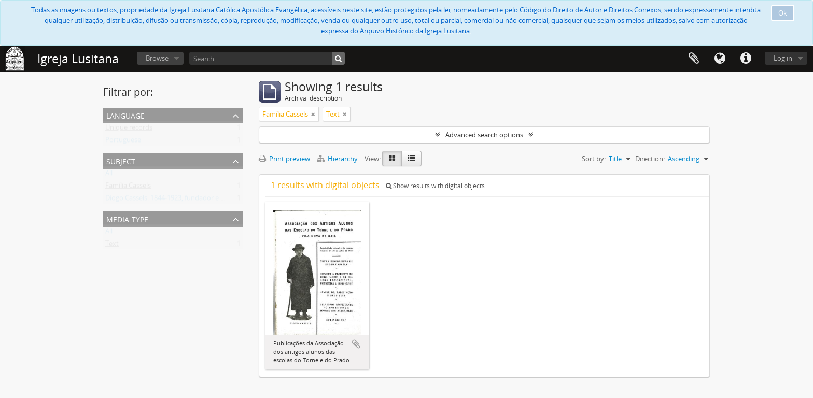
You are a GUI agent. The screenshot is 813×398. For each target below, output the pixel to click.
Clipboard (694, 59)
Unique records (128, 129)
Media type (127, 218)
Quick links (746, 59)
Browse (157, 58)
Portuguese (123, 142)
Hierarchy (338, 158)
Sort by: (594, 158)
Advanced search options (484, 134)
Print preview (284, 158)
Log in (783, 58)
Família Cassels (128, 187)
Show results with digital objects (435, 185)
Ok (782, 13)
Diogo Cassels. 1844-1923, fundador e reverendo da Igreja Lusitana (207, 200)
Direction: (650, 158)
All (109, 175)
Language (720, 59)
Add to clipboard (356, 344)
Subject (120, 160)
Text (112, 245)
